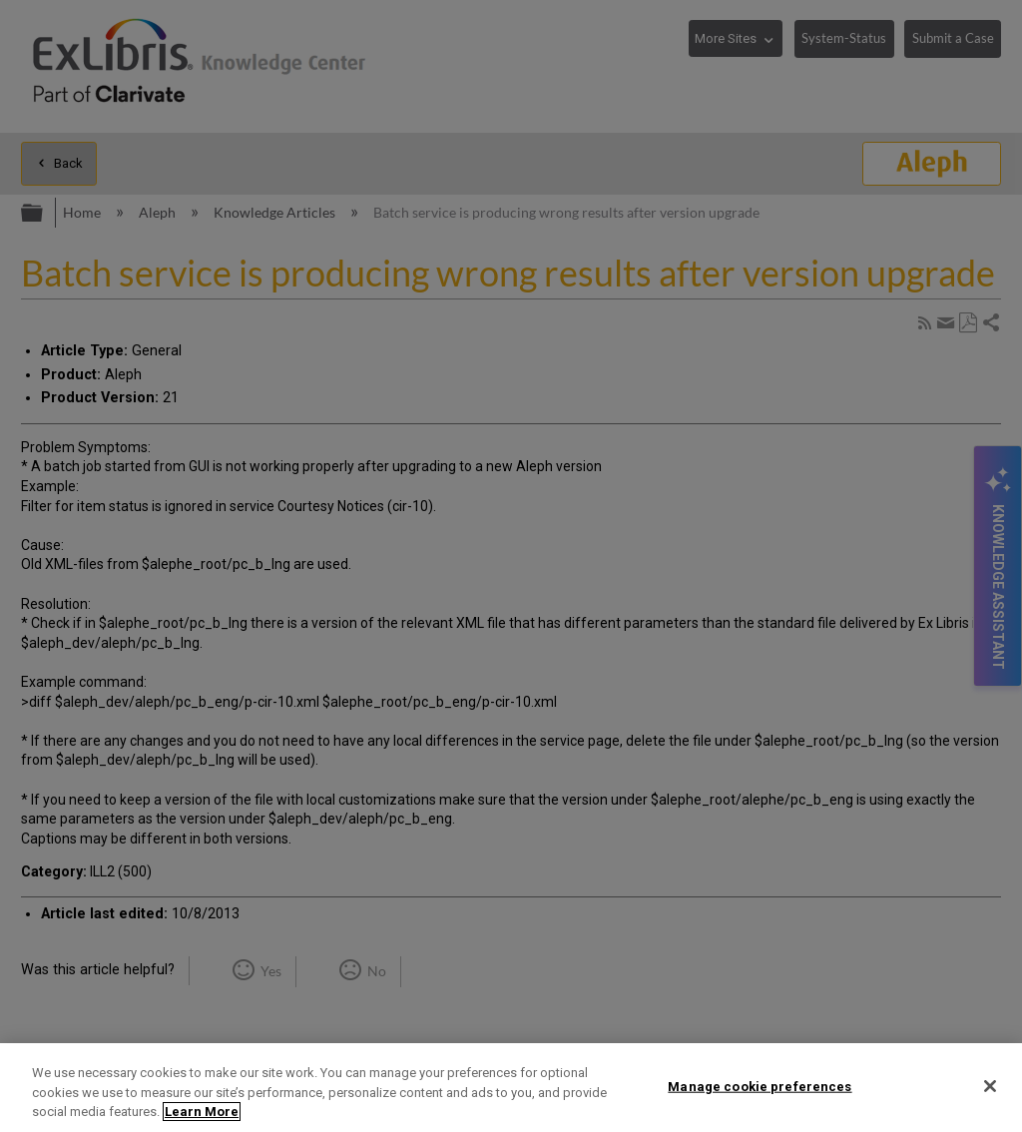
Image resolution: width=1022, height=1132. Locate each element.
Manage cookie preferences (759, 1085)
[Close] (990, 1086)
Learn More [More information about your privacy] (202, 1111)
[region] (511, 1087)
